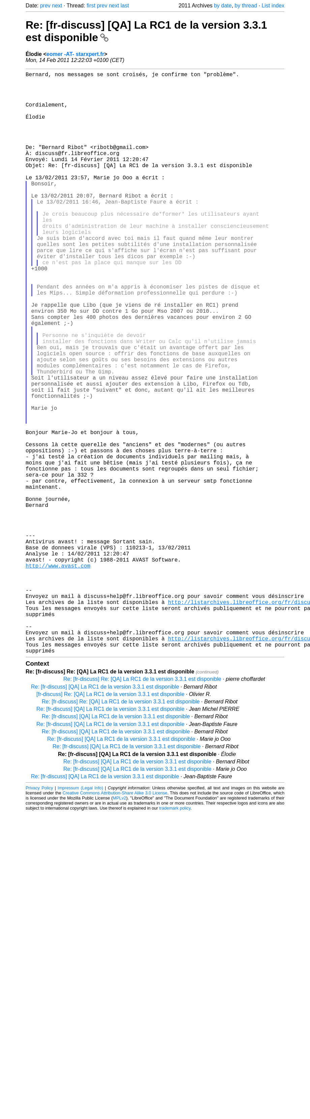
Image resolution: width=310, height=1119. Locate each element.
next (57, 5)
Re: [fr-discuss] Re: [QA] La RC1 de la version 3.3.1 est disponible (142, 808)
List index (272, 5)
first (91, 5)
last (125, 5)
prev (45, 5)
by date (222, 5)
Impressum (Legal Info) (80, 917)
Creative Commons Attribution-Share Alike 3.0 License (115, 922)
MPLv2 (119, 927)
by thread (246, 5)
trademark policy (174, 937)
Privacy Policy (39, 917)
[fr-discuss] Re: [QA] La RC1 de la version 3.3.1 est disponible (110, 823)
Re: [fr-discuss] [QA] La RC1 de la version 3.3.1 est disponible (105, 816)
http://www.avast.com (58, 676)
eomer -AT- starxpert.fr (75, 54)
